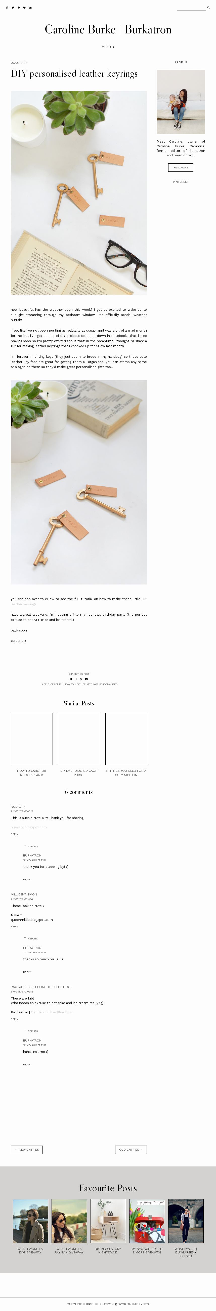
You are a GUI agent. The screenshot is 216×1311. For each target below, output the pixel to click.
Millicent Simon (24, 894)
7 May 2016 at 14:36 (22, 899)
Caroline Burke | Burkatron (108, 29)
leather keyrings (86, 684)
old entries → (131, 1149)
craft (54, 684)
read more (181, 167)
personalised (108, 684)
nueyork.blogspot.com (29, 827)
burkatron (32, 855)
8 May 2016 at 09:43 (22, 991)
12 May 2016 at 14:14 (34, 1045)
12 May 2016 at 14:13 (34, 859)
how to (69, 684)
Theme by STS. (138, 1304)
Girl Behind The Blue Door (52, 1012)
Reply (14, 834)
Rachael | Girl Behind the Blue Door (41, 987)
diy (61, 684)
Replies (33, 846)
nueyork (18, 806)
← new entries (27, 1149)
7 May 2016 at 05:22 (22, 811)
